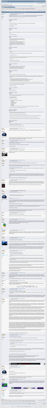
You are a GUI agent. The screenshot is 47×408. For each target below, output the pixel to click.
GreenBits (3, 237)
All (5, 399)
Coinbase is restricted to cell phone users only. (17, 13)
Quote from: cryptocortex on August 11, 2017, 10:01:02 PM (15, 290)
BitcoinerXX (3, 140)
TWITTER (27, 287)
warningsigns (4, 334)
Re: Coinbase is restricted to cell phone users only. (17, 128)
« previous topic (40, 400)
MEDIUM (30, 287)
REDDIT (37, 287)
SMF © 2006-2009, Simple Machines (26, 406)
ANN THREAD (18, 287)
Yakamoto (3, 272)
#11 (44, 237)
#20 (44, 390)
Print (44, 399)
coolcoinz (3, 179)
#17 (44, 334)
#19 (44, 379)
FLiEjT (3, 13)
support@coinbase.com (19, 15)
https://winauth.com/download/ (13, 55)
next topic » (44, 400)
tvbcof (3, 298)
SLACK (33, 287)
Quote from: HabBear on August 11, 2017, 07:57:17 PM (15, 192)
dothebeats (3, 288)
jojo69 (3, 128)
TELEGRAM (22, 287)
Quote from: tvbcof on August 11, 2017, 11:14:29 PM (15, 367)
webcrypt (3, 212)
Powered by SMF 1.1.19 (19, 406)
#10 (44, 230)
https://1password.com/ (12, 54)
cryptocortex (3, 280)
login (8, 4)
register (11, 4)
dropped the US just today (15, 198)
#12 (44, 250)
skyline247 (3, 250)
